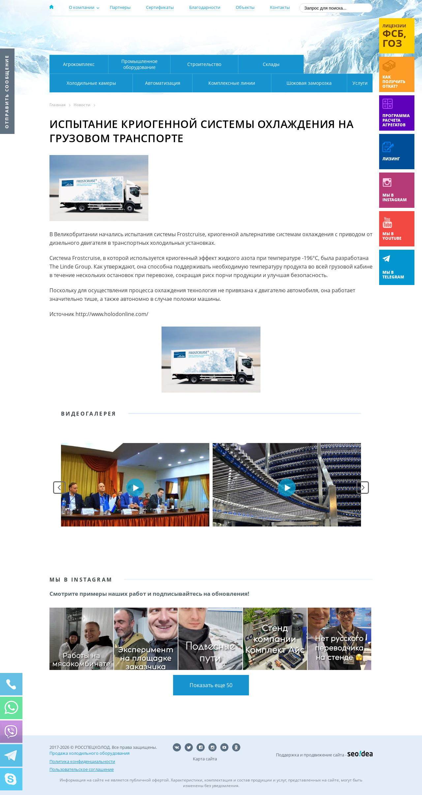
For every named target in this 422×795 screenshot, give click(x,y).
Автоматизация (89, 83)
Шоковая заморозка (287, 83)
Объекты (245, 7)
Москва (165, 27)
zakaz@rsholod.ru (330, 46)
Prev (59, 487)
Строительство (204, 64)
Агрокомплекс (79, 64)
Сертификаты (160, 7)
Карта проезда (178, 47)
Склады (271, 64)
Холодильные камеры (338, 64)
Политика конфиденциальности (82, 761)
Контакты (280, 7)
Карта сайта (205, 759)
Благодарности (204, 7)
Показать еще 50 (211, 685)
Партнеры (120, 7)
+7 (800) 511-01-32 (319, 36)
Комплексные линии (182, 83)
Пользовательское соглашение (81, 769)
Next (362, 487)
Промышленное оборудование (139, 64)
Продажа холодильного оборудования (89, 753)
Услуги (355, 83)
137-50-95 (319, 27)
